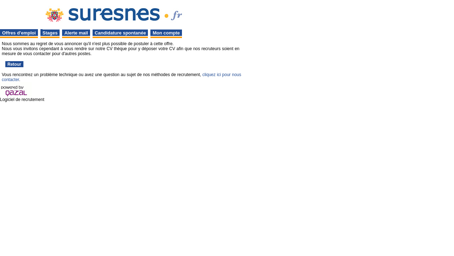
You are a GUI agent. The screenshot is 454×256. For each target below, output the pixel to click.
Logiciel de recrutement (22, 99)
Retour (14, 64)
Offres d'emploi (19, 33)
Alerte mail (76, 33)
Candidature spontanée (120, 33)
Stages (50, 33)
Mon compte (166, 33)
